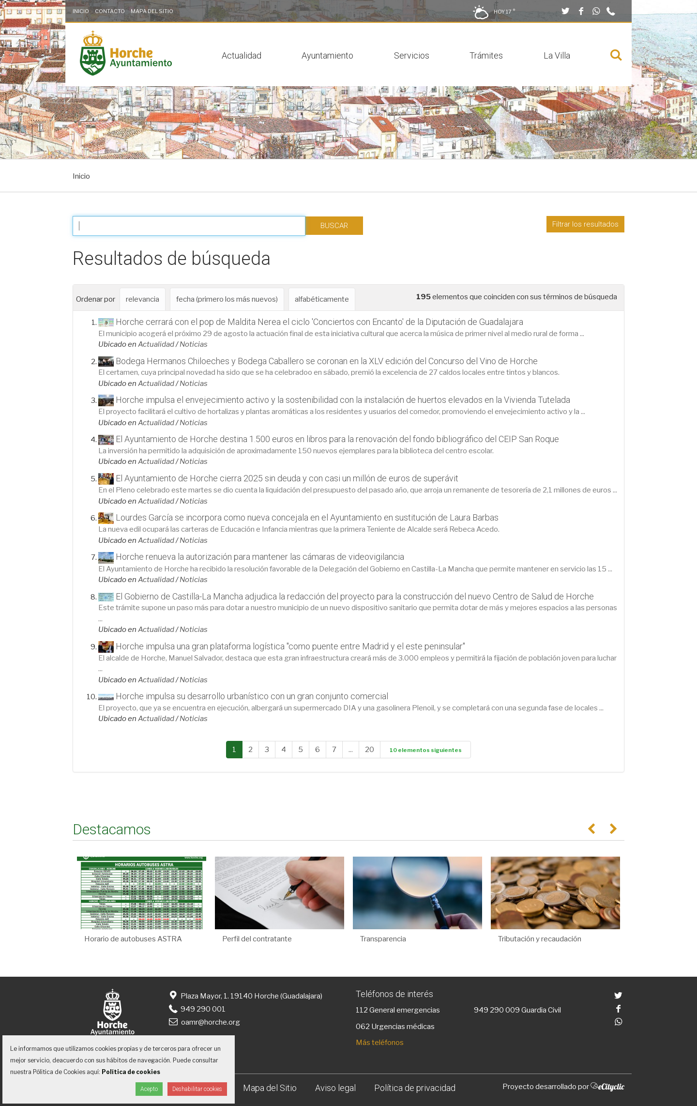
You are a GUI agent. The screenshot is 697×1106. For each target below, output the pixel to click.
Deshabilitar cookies (197, 1089)
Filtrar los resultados (585, 224)
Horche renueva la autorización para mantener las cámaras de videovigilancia (260, 557)
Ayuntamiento (327, 55)
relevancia (142, 299)
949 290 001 (196, 1009)
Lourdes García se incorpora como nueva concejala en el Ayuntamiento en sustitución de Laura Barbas (307, 517)
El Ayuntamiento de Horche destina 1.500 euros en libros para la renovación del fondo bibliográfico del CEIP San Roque (337, 439)
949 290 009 (497, 1010)
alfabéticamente (322, 299)
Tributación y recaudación (539, 939)
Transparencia (383, 939)
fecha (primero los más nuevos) (227, 299)
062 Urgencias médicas (395, 1026)
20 (369, 749)
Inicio (81, 11)
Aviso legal (335, 1088)
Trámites (486, 55)
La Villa (557, 55)
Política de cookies (131, 1071)
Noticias (194, 344)
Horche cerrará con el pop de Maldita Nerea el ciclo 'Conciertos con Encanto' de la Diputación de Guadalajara (319, 322)
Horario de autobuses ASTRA (133, 939)
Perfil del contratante (257, 939)
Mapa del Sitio (152, 11)
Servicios (411, 55)
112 (362, 1010)
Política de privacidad (414, 1088)
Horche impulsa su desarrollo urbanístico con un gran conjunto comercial (252, 696)
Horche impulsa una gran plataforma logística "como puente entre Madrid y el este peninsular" (290, 646)
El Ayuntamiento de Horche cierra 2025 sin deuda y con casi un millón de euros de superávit (287, 478)
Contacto (110, 11)
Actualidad (241, 55)
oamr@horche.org (203, 1022)
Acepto (149, 1089)
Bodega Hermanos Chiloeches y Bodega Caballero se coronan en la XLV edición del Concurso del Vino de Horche (327, 361)
